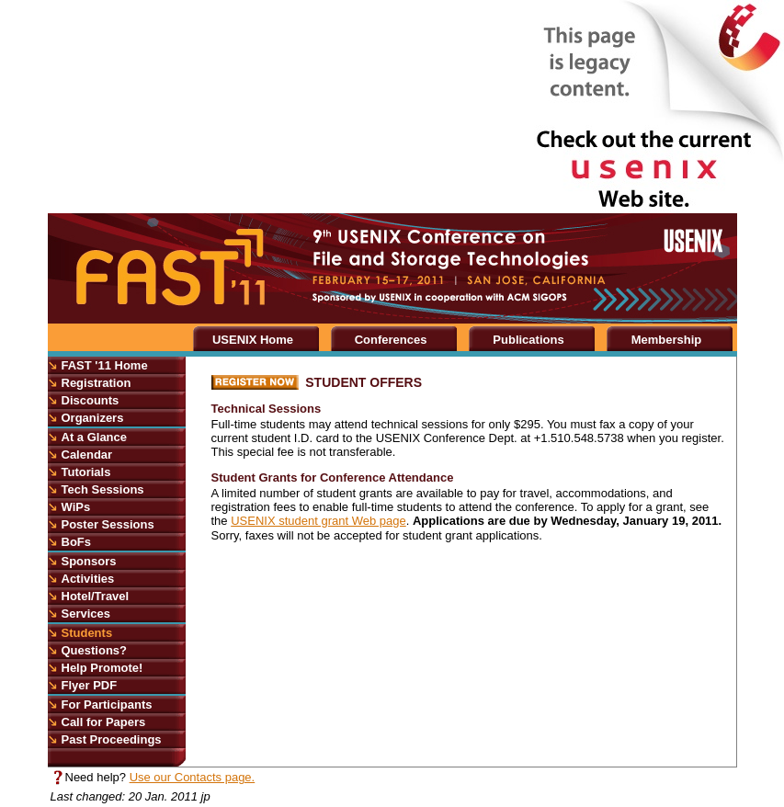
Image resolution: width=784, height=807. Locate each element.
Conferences (391, 340)
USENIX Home (252, 340)
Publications (528, 340)
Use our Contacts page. (193, 777)
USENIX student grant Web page (318, 521)
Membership (666, 340)
